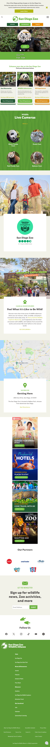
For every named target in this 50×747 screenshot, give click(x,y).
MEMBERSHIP (25, 24)
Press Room (18, 683)
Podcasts (17, 675)
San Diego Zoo (18, 658)
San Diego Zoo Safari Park (21, 662)
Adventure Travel (19, 699)
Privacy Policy (43, 728)
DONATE (12, 24)
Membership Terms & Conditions (15, 736)
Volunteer (17, 711)
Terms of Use (18, 732)
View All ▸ (25, 124)
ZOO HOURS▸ (20, 54)
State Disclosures (7, 732)
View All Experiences (8, 101)
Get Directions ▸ (25, 407)
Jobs (16, 707)
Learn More (24, 11)
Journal (17, 670)
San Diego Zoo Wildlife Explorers (23, 695)
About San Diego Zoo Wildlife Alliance (12, 728)
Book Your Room (21, 477)
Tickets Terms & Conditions (40, 732)
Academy (17, 691)
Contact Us (28, 732)
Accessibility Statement (30, 728)
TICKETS (37, 24)
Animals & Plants (19, 679)
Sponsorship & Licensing (21, 715)
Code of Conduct (38, 736)
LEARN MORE (25, 46)
